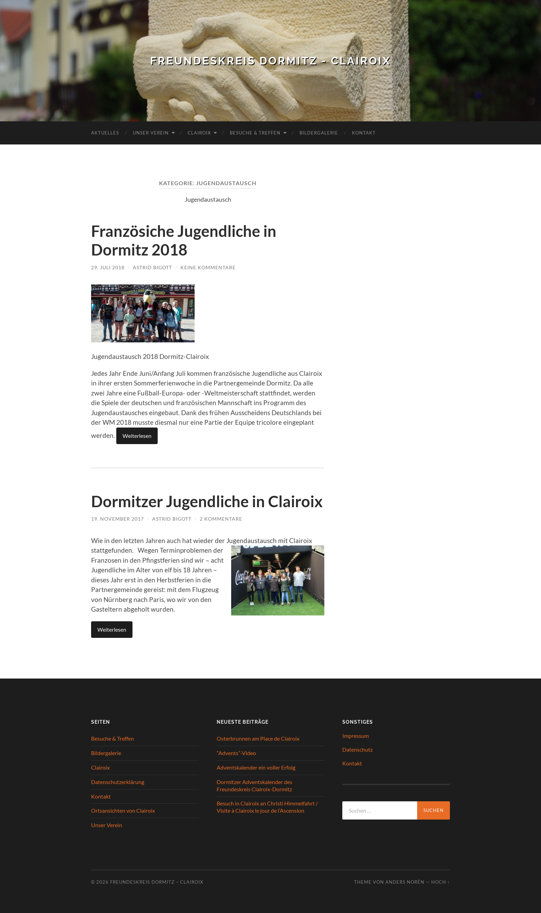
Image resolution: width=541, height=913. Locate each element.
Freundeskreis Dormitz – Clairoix (156, 881)
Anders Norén (404, 881)
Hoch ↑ (440, 881)
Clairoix (199, 133)
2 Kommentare (221, 518)
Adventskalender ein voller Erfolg (256, 766)
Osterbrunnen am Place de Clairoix (258, 737)
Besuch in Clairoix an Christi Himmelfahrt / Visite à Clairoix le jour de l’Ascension (267, 806)
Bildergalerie (318, 133)
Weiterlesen (136, 435)
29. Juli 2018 (108, 267)
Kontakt (364, 133)
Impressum (355, 735)
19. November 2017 (117, 518)
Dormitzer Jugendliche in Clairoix (207, 500)
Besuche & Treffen (255, 133)
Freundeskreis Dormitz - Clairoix (270, 60)
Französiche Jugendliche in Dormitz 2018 (183, 240)
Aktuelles (105, 133)
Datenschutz (357, 748)
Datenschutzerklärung (117, 781)
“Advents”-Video (236, 752)
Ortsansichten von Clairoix (123, 809)
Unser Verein (151, 133)
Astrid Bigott (152, 267)
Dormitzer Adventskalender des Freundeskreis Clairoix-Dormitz (254, 785)
